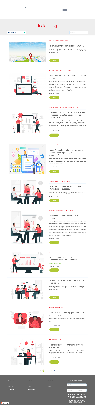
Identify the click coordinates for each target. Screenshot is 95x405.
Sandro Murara (56, 44)
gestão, (53, 29)
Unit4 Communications (54, 82)
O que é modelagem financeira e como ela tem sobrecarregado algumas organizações (67, 141)
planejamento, (52, 59)
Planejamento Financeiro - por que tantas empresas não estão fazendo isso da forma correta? (67, 104)
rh (63, 296)
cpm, (61, 29)
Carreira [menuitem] (29, 375)
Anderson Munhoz (57, 314)
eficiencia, (51, 170)
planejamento (65, 29)
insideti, (59, 296)
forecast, (57, 29)
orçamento (77, 96)
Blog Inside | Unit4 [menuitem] (52, 373)
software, (59, 96)
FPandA (69, 241)
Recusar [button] (70, 10)
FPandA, (58, 59)
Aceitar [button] (65, 10)
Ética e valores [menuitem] (11, 378)
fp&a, (50, 29)
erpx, (62, 296)
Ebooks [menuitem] (49, 375)
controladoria (68, 59)
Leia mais (54, 49)
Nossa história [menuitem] (11, 373)
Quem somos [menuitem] (11, 375)
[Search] (78, 21)
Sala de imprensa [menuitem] (31, 378)
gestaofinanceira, (53, 96)
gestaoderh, (52, 296)
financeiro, (66, 96)
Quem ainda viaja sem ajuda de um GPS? (67, 35)
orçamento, (62, 59)
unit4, (56, 296)
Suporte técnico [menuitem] (31, 373)
